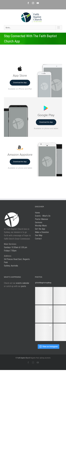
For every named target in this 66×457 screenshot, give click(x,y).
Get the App (40, 229)
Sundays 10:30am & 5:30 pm (15, 247)
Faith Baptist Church (23, 358)
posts (23, 286)
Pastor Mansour (41, 219)
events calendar (22, 283)
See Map (38, 235)
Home (37, 212)
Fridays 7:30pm (10, 250)
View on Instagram (48, 346)
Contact (38, 238)
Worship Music (41, 225)
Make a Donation (42, 232)
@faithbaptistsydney (43, 283)
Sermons (38, 222)
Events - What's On (42, 216)
